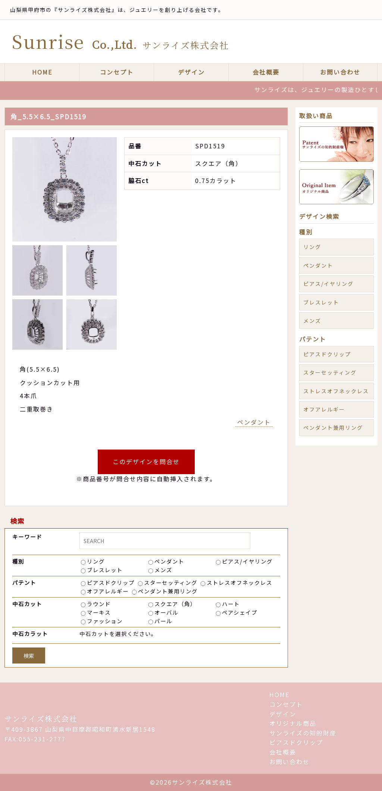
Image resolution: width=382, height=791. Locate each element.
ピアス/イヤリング (247, 561)
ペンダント (254, 421)
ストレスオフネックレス (239, 582)
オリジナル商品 (292, 723)
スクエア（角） (175, 604)
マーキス (99, 612)
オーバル (166, 612)
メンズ (163, 570)
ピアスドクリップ (111, 582)
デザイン (191, 71)
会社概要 (266, 71)
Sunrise (120, 41)
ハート (231, 604)
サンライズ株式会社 (41, 718)
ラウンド (99, 604)
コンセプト (117, 71)
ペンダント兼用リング (168, 591)
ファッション (105, 621)
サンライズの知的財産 (302, 732)
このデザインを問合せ (146, 461)
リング (96, 561)
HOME (42, 71)
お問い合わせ (340, 71)
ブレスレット (105, 570)
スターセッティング (170, 582)
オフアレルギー (108, 591)
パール (163, 621)
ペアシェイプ (239, 612)
